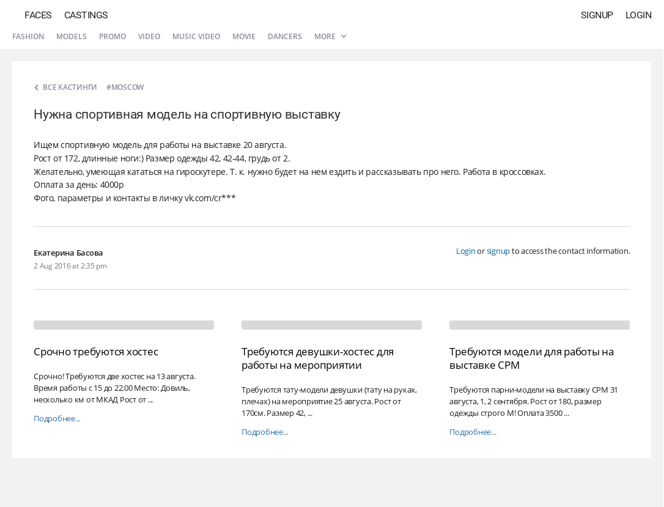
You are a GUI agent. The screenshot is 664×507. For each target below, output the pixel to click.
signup (499, 250)
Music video (196, 36)
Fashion (28, 36)
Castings (86, 15)
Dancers (285, 36)
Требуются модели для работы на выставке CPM (531, 358)
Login (638, 15)
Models (71, 36)
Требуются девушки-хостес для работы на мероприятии (318, 358)
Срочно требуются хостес (96, 351)
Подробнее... (57, 418)
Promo (112, 36)
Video (149, 36)
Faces (38, 15)
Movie (244, 36)
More (330, 36)
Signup (597, 15)
